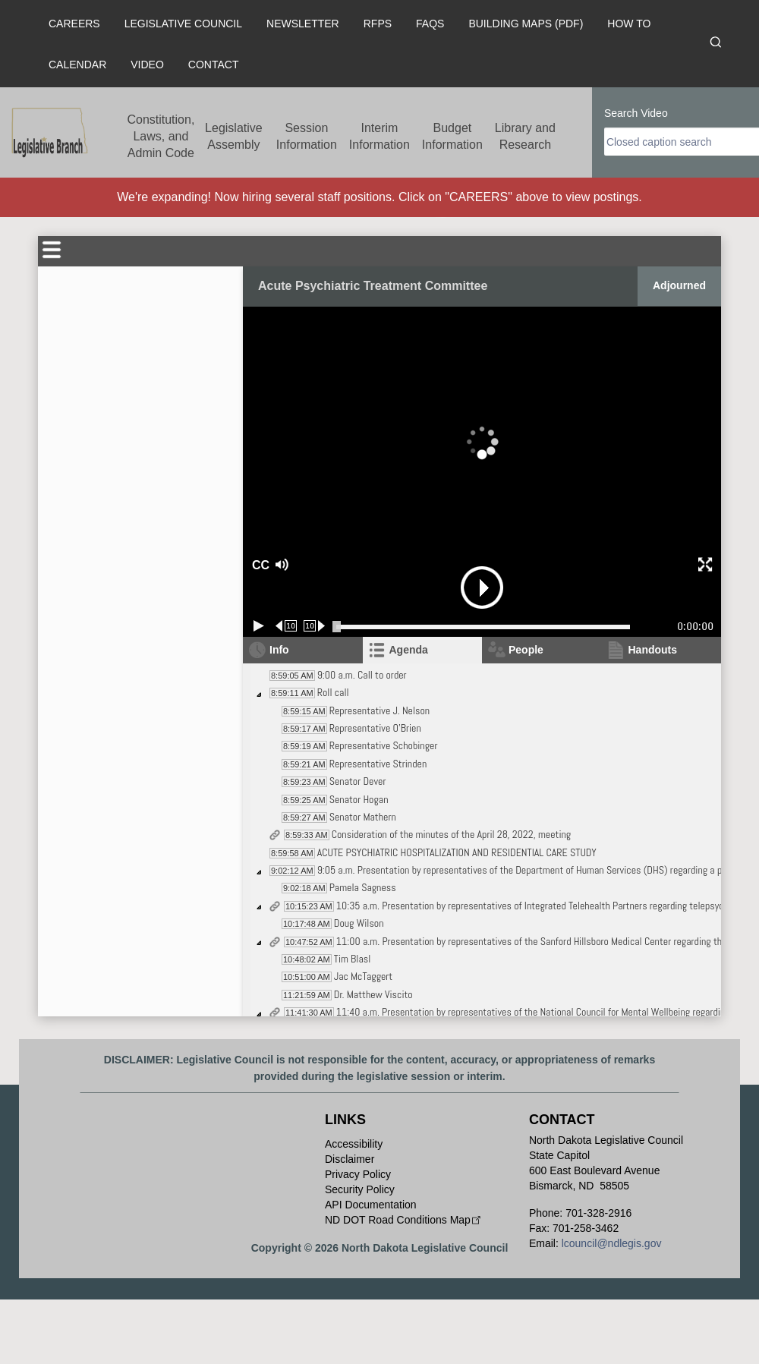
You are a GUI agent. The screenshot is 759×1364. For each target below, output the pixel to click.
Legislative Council (183, 23)
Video (147, 64)
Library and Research (525, 136)
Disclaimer (349, 1159)
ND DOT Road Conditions (404, 1220)
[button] (335, 565)
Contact (213, 64)
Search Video (636, 113)
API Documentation (371, 1205)
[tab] (423, 650)
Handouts (653, 650)
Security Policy (360, 1189)
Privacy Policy (358, 1174)
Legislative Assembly (234, 136)
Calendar (77, 64)
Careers (74, 23)
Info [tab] (279, 650)
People (526, 650)
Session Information (306, 136)
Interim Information (379, 136)
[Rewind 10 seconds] (287, 626)
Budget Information (452, 136)
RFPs (378, 23)
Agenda (408, 650)
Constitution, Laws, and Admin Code (160, 136)
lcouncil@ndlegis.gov (612, 1243)
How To (628, 23)
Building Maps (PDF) (525, 23)
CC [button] (259, 565)
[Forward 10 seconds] (315, 626)
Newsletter (302, 23)
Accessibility (354, 1144)
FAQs (430, 23)
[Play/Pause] (259, 626)
